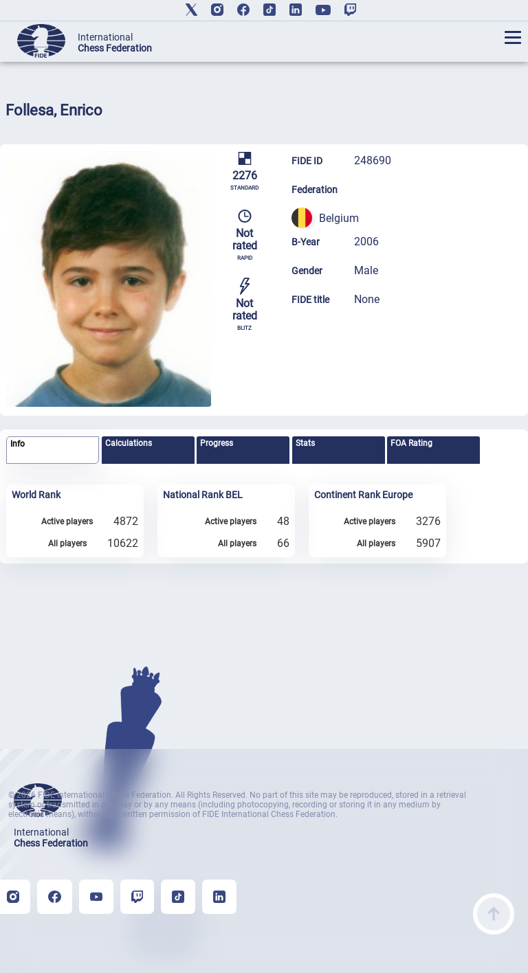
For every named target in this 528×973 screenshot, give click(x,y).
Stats (305, 443)
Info (17, 444)
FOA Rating (411, 443)
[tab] (52, 450)
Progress (216, 443)
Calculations (128, 443)
